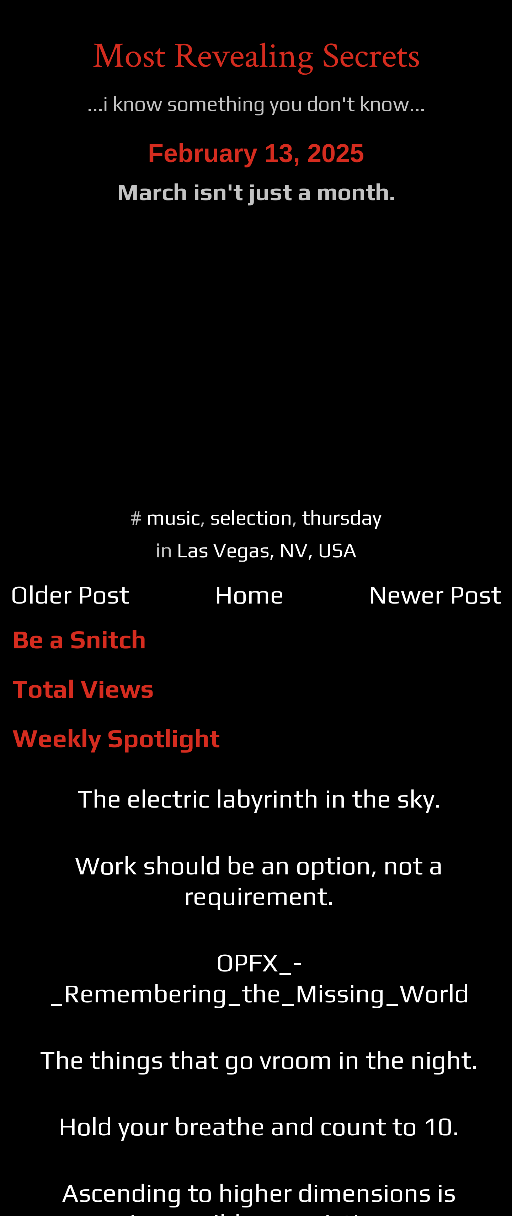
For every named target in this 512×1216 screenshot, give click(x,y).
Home (249, 594)
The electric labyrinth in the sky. (259, 798)
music (173, 517)
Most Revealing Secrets (256, 56)
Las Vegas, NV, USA (267, 550)
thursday (342, 517)
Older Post (70, 594)
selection (251, 517)
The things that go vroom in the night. (259, 1060)
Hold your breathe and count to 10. (259, 1126)
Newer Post (435, 594)
